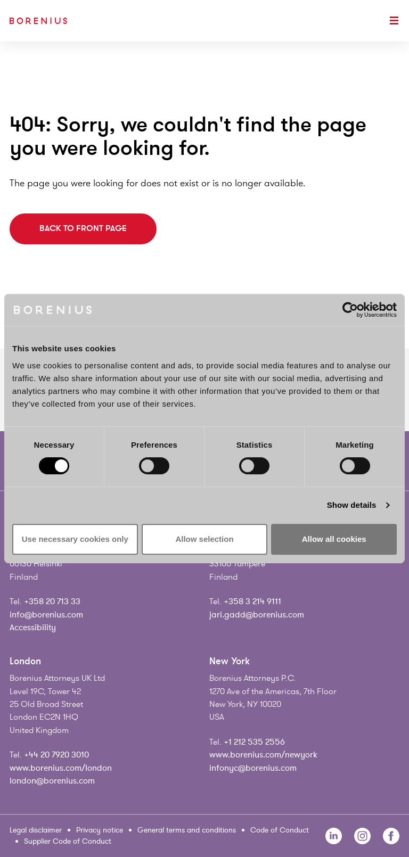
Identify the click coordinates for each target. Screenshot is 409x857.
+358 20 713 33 (52, 601)
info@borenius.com (46, 615)
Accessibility (33, 627)
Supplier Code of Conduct (67, 841)
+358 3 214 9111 (252, 601)
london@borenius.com (52, 781)
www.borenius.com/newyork (263, 755)
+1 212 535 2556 (254, 742)
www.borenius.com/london (61, 768)
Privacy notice (99, 830)
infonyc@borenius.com (253, 768)
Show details (352, 504)
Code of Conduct (279, 830)
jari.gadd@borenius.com (256, 615)
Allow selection (204, 538)
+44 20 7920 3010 (56, 755)
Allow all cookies (334, 538)
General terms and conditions (186, 830)
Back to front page (83, 228)
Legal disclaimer (36, 830)
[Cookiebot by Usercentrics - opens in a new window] (350, 310)
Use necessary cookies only (75, 538)
